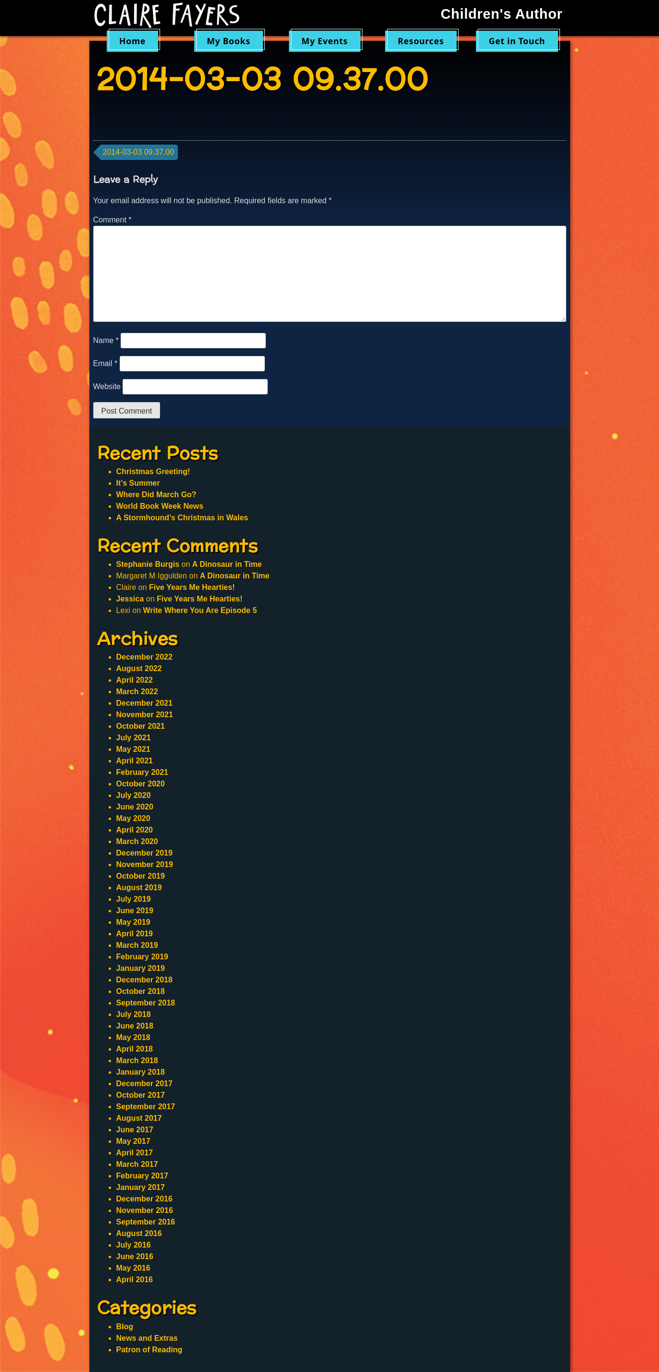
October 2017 (140, 1095)
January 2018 (140, 1072)
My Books (228, 41)
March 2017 (137, 1164)
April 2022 (134, 680)
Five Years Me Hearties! (192, 587)
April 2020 (134, 830)
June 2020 (134, 807)
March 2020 (137, 841)
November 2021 (144, 714)
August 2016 (139, 1233)
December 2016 (144, 1199)
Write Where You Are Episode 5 (200, 610)
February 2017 (142, 1176)
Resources (421, 41)
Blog (125, 1327)
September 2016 (145, 1222)
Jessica (130, 599)
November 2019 (144, 864)
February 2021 (142, 772)
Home (132, 41)
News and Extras (147, 1338)
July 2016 (133, 1245)
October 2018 (140, 991)
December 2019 (144, 853)
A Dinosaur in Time (227, 564)
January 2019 (140, 968)
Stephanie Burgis (148, 564)
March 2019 (137, 945)
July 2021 (133, 738)
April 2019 (134, 934)
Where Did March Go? (156, 494)
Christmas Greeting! (153, 471)
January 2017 (140, 1187)
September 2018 (145, 1003)
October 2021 (140, 726)
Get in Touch (517, 41)
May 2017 (133, 1141)
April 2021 (134, 761)
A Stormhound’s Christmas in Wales (182, 518)
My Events (324, 41)
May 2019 (133, 922)
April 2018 (134, 1049)
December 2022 (144, 657)
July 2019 (133, 899)
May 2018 (133, 1037)
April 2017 (134, 1153)
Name (106, 340)
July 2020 (133, 795)
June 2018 (134, 1026)
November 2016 (144, 1210)
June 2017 (134, 1130)
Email (105, 363)
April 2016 (134, 1279)
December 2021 (144, 703)
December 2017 (144, 1083)
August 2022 (139, 668)
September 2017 (145, 1106)
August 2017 (139, 1118)
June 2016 (134, 1256)
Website (107, 386)
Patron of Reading (149, 1350)
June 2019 (134, 910)
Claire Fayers (173, 15)
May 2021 (133, 749)
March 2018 (137, 1060)
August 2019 (139, 887)
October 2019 (140, 876)
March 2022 (137, 691)
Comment (112, 220)
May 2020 (133, 818)
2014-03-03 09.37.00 (138, 152)
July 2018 (133, 1014)
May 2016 (133, 1268)
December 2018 (144, 980)
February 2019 (142, 957)
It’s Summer (138, 483)
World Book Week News (160, 506)
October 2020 (140, 784)
